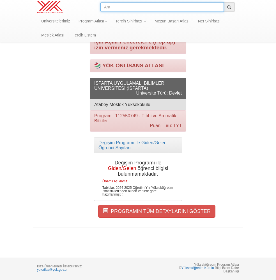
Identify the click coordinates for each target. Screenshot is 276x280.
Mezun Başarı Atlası (172, 21)
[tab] (138, 145)
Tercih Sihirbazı (131, 21)
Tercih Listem (84, 35)
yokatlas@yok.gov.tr (52, 270)
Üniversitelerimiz (55, 21)
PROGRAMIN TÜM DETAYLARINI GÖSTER (157, 211)
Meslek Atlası (52, 35)
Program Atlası (93, 21)
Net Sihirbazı (209, 21)
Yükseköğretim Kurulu (197, 268)
